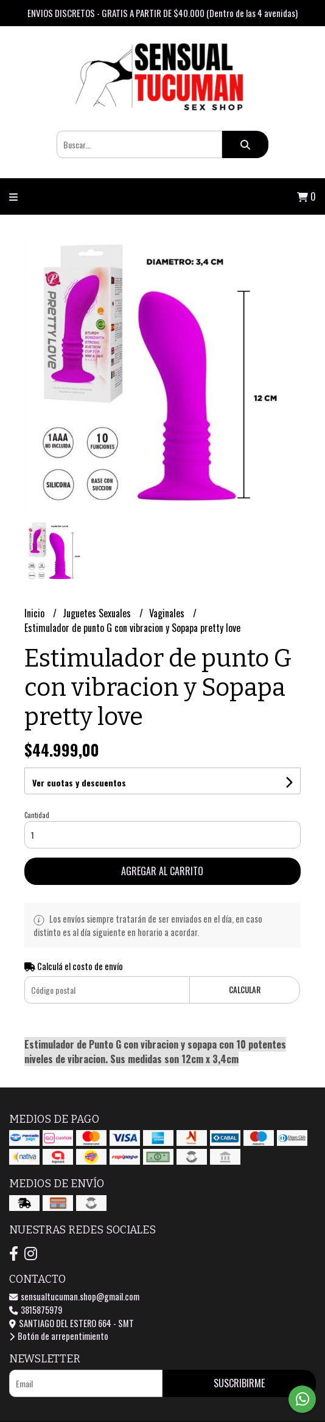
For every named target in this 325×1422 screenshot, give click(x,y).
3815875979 (35, 1309)
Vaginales (168, 613)
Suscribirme (239, 1383)
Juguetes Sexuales (98, 613)
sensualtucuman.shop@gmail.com (74, 1296)
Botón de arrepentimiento (58, 1336)
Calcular (244, 990)
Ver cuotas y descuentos (79, 782)
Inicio (35, 613)
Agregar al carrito (162, 871)
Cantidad (36, 815)
